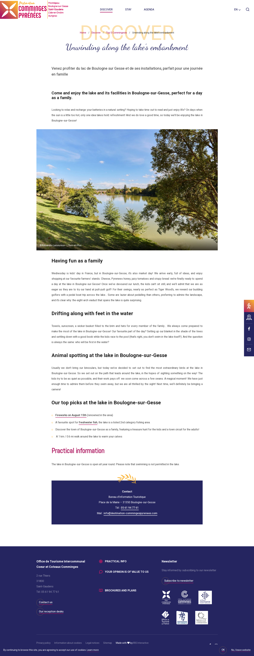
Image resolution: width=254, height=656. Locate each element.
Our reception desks (51, 611)
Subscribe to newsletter (178, 580)
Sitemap (107, 642)
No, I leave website (241, 650)
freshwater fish (88, 422)
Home (83, 32)
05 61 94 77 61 (130, 508)
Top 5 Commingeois (116, 32)
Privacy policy (43, 642)
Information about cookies (68, 642)
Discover (106, 10)
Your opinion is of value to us (127, 572)
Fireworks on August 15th (70, 415)
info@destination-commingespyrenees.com (130, 513)
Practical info (116, 561)
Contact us (45, 602)
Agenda (149, 10)
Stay (128, 10)
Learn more (93, 650)
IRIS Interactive (141, 642)
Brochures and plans (120, 591)
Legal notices (92, 642)
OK (223, 650)
